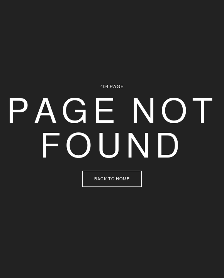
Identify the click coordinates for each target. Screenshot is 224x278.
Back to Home (112, 178)
